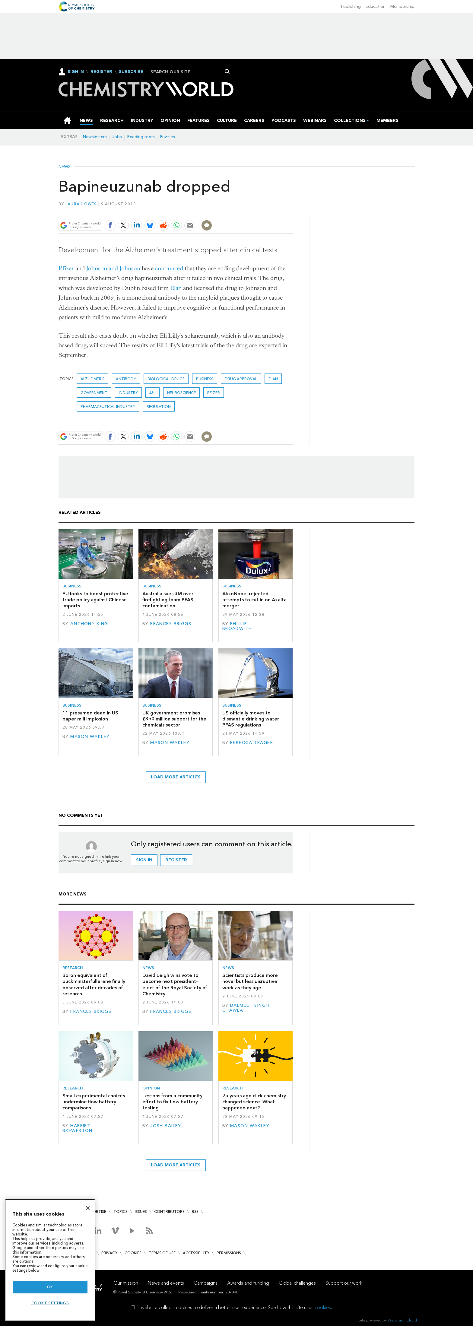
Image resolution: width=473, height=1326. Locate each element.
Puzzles (167, 136)
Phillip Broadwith (237, 626)
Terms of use (162, 1253)
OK (50, 1287)
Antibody (126, 379)
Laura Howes (81, 204)
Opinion (151, 1088)
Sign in (144, 860)
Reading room (141, 136)
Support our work (343, 1283)
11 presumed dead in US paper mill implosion (90, 716)
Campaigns (205, 1283)
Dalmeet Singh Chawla (245, 1008)
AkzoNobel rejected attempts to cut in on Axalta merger (254, 600)
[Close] (87, 1208)
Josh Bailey (165, 1125)
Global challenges (297, 1283)
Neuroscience (181, 392)
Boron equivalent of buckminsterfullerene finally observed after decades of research (93, 984)
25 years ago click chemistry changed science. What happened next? (254, 1102)
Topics (120, 1211)
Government (94, 392)
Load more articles (176, 777)
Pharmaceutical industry (108, 406)
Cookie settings (50, 1303)
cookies (323, 1307)
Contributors (169, 1211)
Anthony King (89, 623)
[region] (50, 1260)
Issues (141, 1211)
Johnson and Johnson (113, 268)
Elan (176, 288)
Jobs (117, 136)
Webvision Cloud (402, 1320)
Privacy (109, 1253)
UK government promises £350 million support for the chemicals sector (174, 719)
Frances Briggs (170, 623)
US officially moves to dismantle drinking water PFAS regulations (250, 719)
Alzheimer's (92, 379)
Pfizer (66, 268)
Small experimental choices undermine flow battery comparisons (93, 1102)
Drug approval (241, 379)
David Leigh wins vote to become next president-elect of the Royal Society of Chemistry (174, 984)
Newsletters (95, 136)
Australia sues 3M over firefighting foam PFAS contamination (167, 600)
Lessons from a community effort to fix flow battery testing (172, 1102)
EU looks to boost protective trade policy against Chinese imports (95, 600)
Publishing (351, 6)
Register (101, 71)
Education (376, 6)
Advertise (96, 1211)
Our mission (125, 1283)
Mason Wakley (90, 736)
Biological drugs (166, 379)
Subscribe (131, 71)
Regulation (159, 406)
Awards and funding (248, 1283)
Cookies (133, 1253)
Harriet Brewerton (77, 1128)
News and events (166, 1283)
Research (72, 967)
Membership (402, 6)
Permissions (229, 1253)
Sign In (76, 71)
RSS (195, 1211)
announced (169, 268)
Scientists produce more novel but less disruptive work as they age (250, 981)
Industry (128, 392)
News (65, 166)
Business (204, 379)
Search (227, 71)
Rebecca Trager (251, 742)
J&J (152, 392)
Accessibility (196, 1253)
